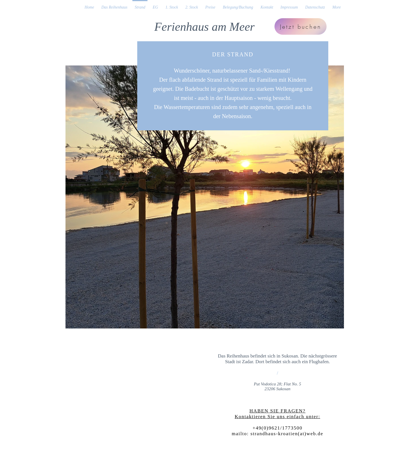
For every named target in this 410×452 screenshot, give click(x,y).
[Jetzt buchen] (300, 26)
